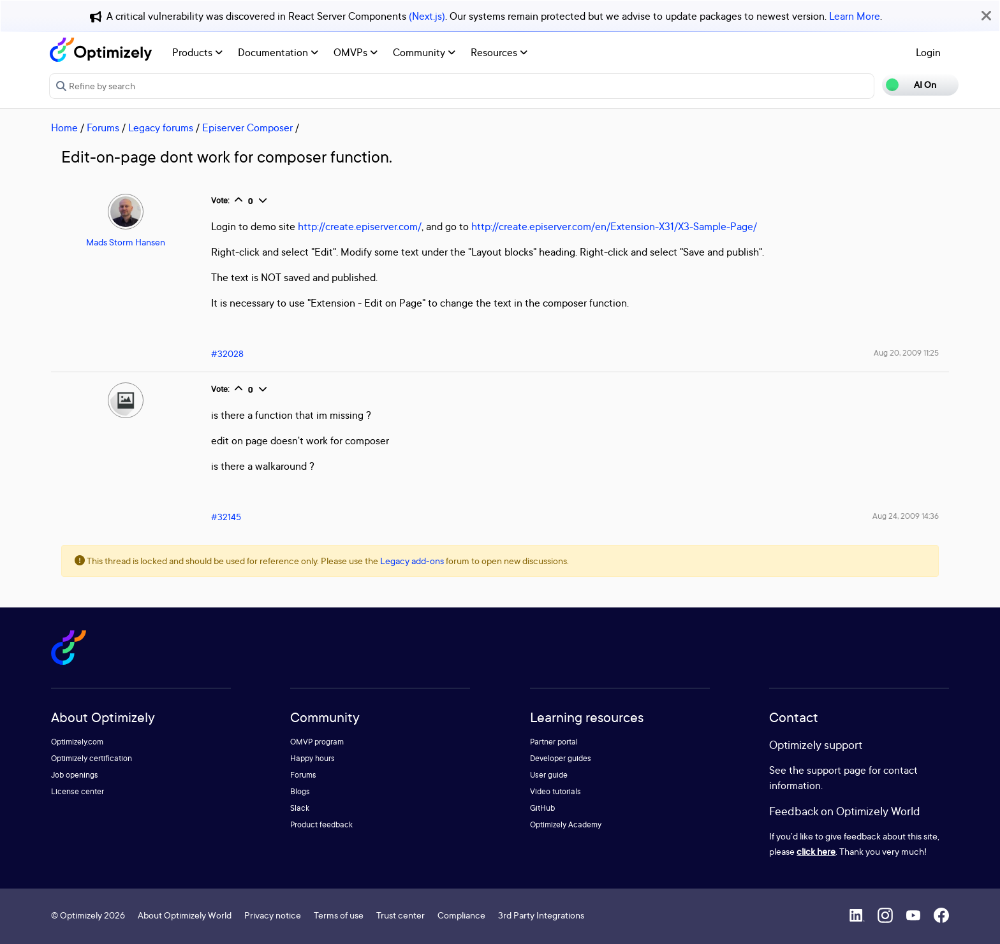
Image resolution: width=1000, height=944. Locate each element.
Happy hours (312, 758)
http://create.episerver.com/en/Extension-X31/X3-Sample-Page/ (614, 226)
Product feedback (321, 824)
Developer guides (560, 758)
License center (77, 791)
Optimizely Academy (565, 824)
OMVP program (317, 741)
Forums (103, 127)
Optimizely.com (77, 741)
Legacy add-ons (412, 561)
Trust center (400, 915)
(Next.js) (427, 16)
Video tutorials (555, 791)
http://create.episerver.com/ (360, 226)
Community (424, 52)
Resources (499, 52)
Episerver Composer (247, 127)
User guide (549, 774)
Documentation (278, 52)
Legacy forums (160, 127)
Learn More (854, 16)
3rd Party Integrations (541, 915)
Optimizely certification (91, 758)
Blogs (300, 791)
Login (928, 52)
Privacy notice (272, 915)
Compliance (461, 915)
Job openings (74, 774)
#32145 (226, 517)
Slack (299, 807)
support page (836, 770)
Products (197, 52)
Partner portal (554, 741)
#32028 (227, 353)
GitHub (542, 807)
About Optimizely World (185, 915)
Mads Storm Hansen (125, 242)
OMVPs (356, 52)
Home (64, 127)
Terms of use (339, 915)
